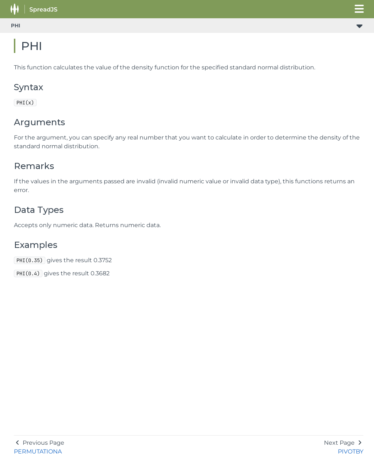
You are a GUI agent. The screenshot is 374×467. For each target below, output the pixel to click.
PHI (15, 25)
